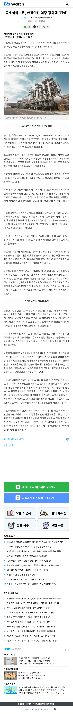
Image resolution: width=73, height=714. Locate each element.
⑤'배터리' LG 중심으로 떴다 (29, 672)
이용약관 (28, 704)
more (67, 649)
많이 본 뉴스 (9, 536)
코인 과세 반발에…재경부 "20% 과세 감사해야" (27, 555)
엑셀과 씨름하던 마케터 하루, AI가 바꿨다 (34, 658)
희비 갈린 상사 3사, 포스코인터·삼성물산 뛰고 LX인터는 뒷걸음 (33, 565)
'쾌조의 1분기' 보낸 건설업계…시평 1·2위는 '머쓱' (27, 569)
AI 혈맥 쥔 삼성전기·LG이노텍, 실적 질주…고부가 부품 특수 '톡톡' (34, 551)
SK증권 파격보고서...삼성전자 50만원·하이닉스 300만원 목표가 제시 (35, 541)
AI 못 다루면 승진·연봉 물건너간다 (21, 574)
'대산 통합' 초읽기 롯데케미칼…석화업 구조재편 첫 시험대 (31, 635)
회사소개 (21, 704)
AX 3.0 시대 (9, 654)
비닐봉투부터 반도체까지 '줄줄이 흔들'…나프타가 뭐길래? (41, 692)
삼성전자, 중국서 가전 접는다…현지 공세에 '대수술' (28, 607)
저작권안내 (50, 704)
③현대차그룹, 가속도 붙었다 (29, 678)
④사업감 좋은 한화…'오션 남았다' (31, 675)
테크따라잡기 (10, 683)
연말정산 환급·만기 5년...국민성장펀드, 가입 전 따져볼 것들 (31, 584)
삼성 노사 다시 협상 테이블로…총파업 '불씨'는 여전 (28, 621)
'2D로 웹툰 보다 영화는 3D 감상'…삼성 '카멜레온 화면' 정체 (41, 687)
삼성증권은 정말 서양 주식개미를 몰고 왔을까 (25, 579)
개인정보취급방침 (39, 704)
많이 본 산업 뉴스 (11, 592)
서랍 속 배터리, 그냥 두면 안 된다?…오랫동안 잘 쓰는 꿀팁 (41, 690)
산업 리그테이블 (11, 669)
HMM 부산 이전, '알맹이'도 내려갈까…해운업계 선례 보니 (31, 626)
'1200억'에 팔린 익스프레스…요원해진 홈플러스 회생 (29, 546)
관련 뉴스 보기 (9, 444)
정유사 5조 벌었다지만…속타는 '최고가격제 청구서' (28, 617)
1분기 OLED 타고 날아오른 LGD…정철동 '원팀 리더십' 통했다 (32, 640)
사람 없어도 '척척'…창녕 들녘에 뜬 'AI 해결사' (36, 663)
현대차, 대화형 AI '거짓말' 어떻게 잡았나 (34, 660)
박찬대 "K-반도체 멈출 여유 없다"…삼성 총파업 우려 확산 (31, 631)
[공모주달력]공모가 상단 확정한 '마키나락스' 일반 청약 (29, 560)
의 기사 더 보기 (14, 439)
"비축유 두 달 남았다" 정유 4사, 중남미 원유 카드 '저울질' (31, 612)
